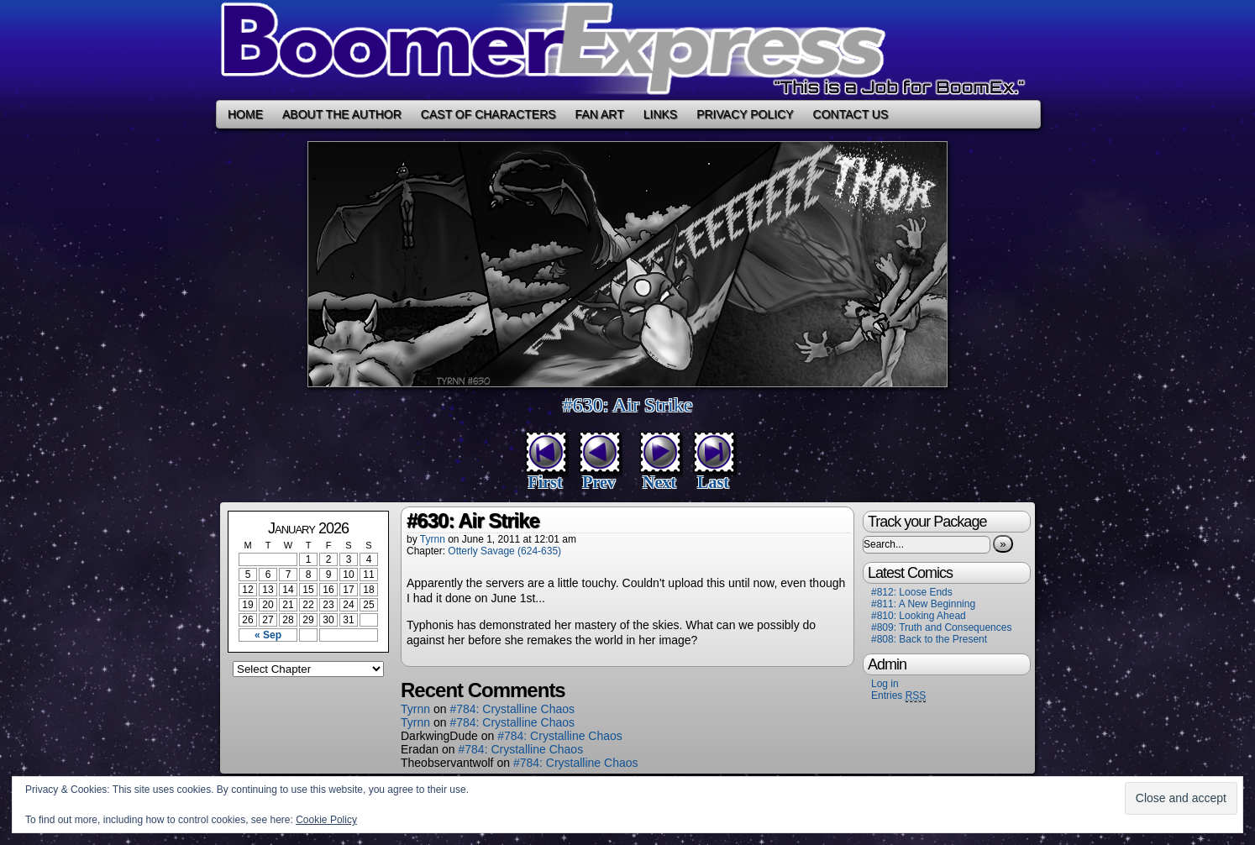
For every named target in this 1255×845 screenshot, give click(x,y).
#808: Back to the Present (929, 639)
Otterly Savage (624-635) (504, 551)
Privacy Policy (744, 114)
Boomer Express (627, 50)
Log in (885, 684)
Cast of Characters (488, 114)
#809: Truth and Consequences (941, 627)
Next (659, 482)
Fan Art (599, 114)
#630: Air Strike (628, 405)
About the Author (342, 114)
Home (245, 114)
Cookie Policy (326, 820)
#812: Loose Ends (912, 592)
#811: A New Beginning (923, 604)
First (545, 482)
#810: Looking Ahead (918, 616)
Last (713, 482)
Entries (898, 696)
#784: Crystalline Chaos (512, 709)
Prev (599, 482)
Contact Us (851, 114)
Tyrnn (432, 539)
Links (660, 114)
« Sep (268, 635)
